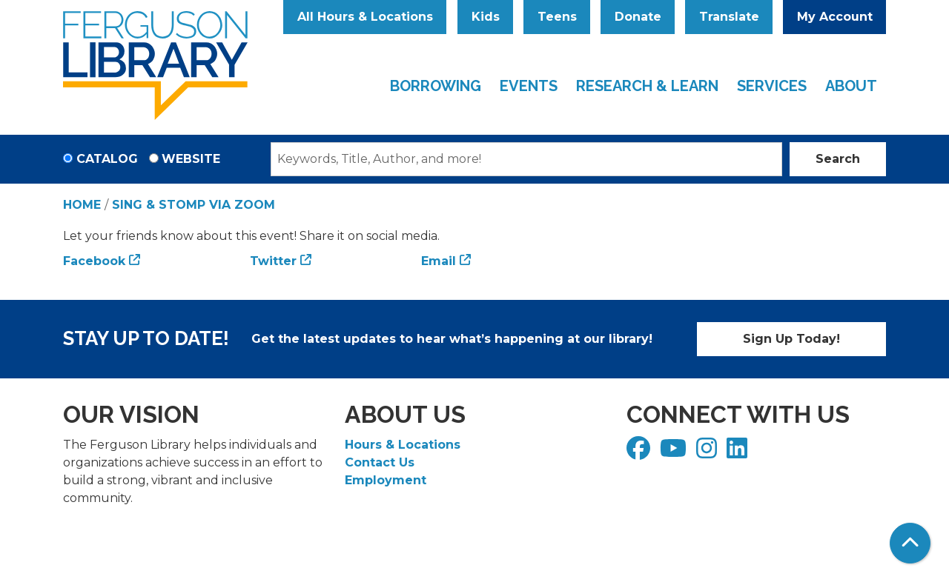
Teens (557, 17)
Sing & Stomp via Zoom (193, 205)
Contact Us (379, 462)
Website (191, 159)
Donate (638, 17)
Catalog (107, 159)
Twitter (273, 261)
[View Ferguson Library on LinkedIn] (739, 453)
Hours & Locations (402, 445)
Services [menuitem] (772, 86)
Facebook (94, 261)
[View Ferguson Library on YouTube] (675, 453)
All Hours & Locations (365, 17)
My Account (835, 17)
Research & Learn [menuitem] (647, 86)
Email (438, 261)
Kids (486, 17)
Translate (729, 17)
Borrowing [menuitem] (435, 86)
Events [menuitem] (529, 86)
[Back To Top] (910, 543)
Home (82, 205)
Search (838, 159)
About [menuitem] (851, 86)
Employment (385, 480)
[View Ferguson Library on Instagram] (708, 453)
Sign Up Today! (791, 339)
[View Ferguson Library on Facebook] (640, 453)
